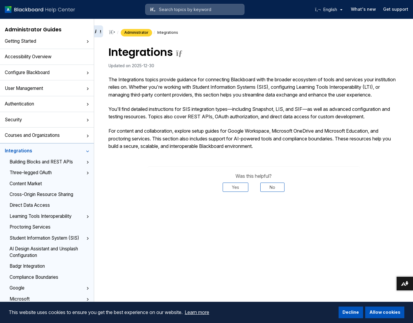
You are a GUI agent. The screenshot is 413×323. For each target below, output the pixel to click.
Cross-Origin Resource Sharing (41, 194)
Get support (395, 9)
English (332, 9)
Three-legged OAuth (49, 172)
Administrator (136, 32)
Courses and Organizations (47, 135)
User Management (47, 88)
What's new (363, 9)
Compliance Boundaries (34, 277)
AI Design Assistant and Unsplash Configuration (44, 252)
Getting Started (47, 41)
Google (49, 288)
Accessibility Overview (28, 56)
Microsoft (49, 299)
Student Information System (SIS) (49, 238)
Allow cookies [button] (384, 312)
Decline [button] (350, 312)
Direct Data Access (30, 205)
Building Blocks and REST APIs (49, 162)
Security (47, 120)
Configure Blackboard (47, 72)
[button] (87, 41)
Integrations (47, 151)
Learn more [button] (197, 312)
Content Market (26, 183)
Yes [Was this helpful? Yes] (235, 187)
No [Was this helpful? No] (272, 187)
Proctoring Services (30, 227)
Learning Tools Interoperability (49, 216)
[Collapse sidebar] (98, 31)
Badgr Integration (27, 266)
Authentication (47, 104)
